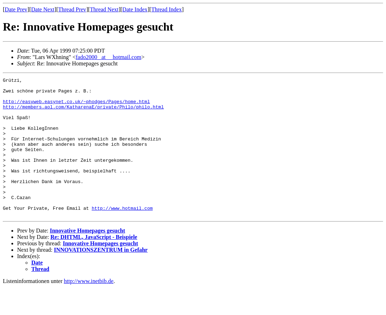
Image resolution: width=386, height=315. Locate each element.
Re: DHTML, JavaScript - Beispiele (94, 265)
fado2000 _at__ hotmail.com (108, 57)
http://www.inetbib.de (88, 309)
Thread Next (104, 9)
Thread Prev (72, 9)
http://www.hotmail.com (122, 234)
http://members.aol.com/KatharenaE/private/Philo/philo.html (83, 113)
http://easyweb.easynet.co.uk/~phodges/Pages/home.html (76, 106)
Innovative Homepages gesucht (87, 258)
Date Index (135, 9)
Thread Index (166, 9)
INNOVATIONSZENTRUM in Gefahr (101, 277)
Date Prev (16, 9)
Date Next (42, 9)
